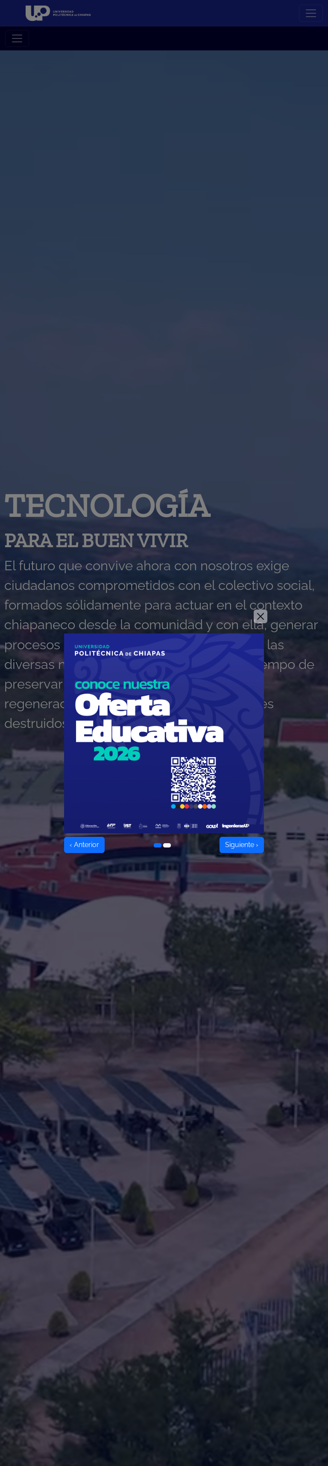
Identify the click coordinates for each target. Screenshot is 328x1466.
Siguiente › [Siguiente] (241, 845)
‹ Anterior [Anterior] (84, 845)
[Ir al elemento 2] (167, 845)
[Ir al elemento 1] (157, 845)
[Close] (260, 616)
